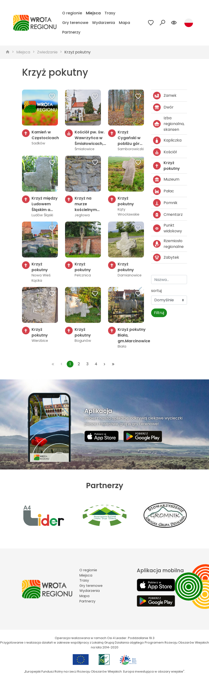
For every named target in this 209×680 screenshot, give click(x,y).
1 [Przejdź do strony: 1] (70, 364)
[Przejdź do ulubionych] (151, 22)
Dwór (163, 107)
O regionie (72, 13)
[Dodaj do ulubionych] (52, 96)
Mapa (124, 22)
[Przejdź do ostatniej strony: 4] (113, 364)
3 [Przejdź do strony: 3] (87, 364)
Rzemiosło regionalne (168, 243)
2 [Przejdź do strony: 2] (79, 364)
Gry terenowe (75, 22)
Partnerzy (71, 32)
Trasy (109, 13)
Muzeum (166, 179)
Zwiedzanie (47, 52)
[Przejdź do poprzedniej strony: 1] (61, 364)
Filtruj (159, 312)
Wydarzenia (103, 22)
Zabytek (166, 257)
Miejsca (93, 13)
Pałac (163, 191)
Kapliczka (167, 140)
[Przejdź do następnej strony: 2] (104, 364)
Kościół (165, 152)
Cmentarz (168, 214)
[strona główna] (8, 52)
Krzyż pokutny (77, 52)
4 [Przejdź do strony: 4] (96, 364)
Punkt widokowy (167, 228)
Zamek (164, 95)
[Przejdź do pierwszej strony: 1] (53, 364)
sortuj (156, 290)
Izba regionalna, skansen (168, 123)
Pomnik (165, 203)
